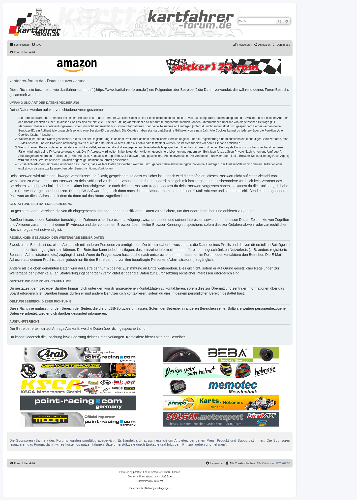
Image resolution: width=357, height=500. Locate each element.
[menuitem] (36, 45)
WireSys (158, 481)
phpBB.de (166, 476)
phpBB (137, 472)
